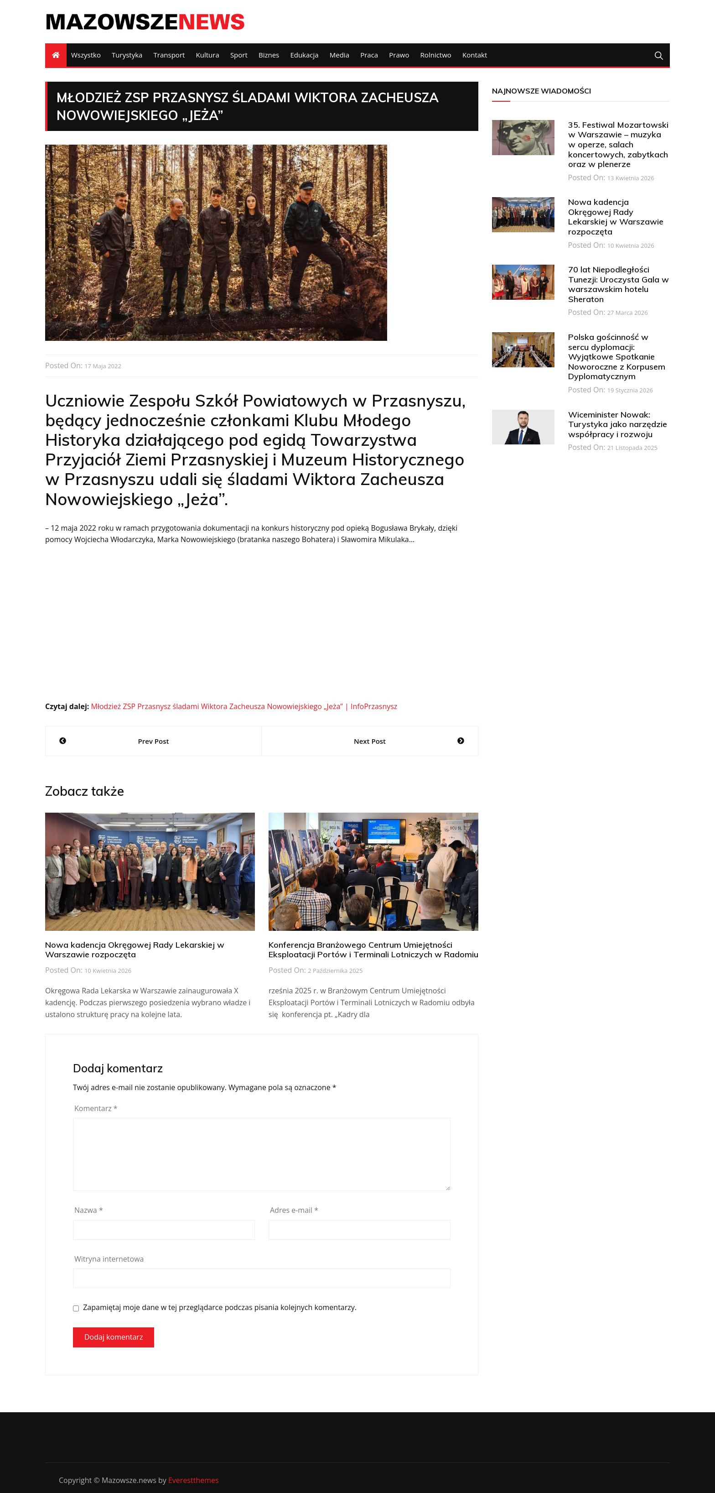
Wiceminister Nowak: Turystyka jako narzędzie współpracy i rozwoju (617, 424)
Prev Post (153, 741)
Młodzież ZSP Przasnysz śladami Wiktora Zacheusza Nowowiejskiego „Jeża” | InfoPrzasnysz (244, 706)
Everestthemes (193, 1480)
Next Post (370, 741)
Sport (239, 54)
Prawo (399, 54)
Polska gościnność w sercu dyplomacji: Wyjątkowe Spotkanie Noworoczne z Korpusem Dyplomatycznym (616, 356)
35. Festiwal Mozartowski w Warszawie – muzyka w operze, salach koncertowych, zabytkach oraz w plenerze (618, 144)
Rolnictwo (435, 54)
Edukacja (304, 54)
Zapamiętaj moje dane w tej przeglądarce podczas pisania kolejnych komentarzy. (220, 1307)
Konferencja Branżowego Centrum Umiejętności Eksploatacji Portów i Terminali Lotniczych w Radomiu (373, 950)
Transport (169, 54)
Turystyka (127, 54)
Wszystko (86, 54)
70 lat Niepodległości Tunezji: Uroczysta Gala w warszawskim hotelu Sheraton (618, 284)
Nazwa (88, 1210)
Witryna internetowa (109, 1259)
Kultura (207, 54)
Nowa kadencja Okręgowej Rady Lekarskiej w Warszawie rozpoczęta (134, 950)
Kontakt (474, 54)
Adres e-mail (294, 1210)
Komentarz (96, 1108)
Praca (369, 54)
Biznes (269, 54)
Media (339, 54)
